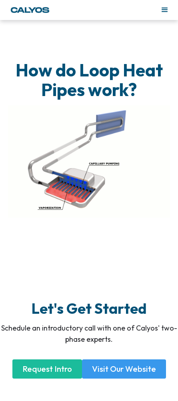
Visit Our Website (124, 369)
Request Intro (47, 369)
